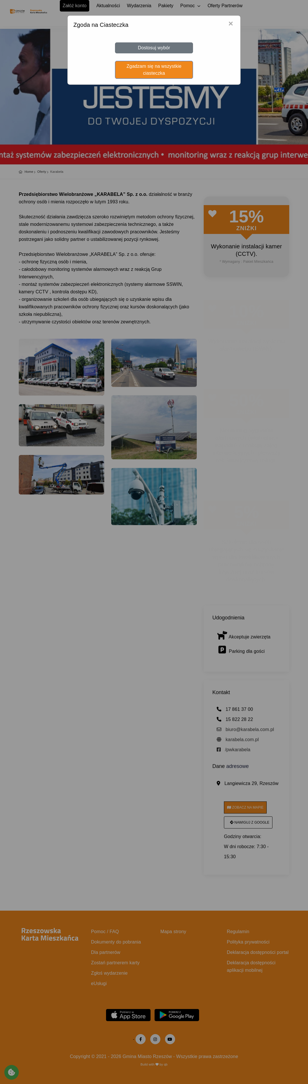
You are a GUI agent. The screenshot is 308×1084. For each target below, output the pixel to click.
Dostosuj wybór (154, 47)
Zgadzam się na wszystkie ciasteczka (154, 70)
